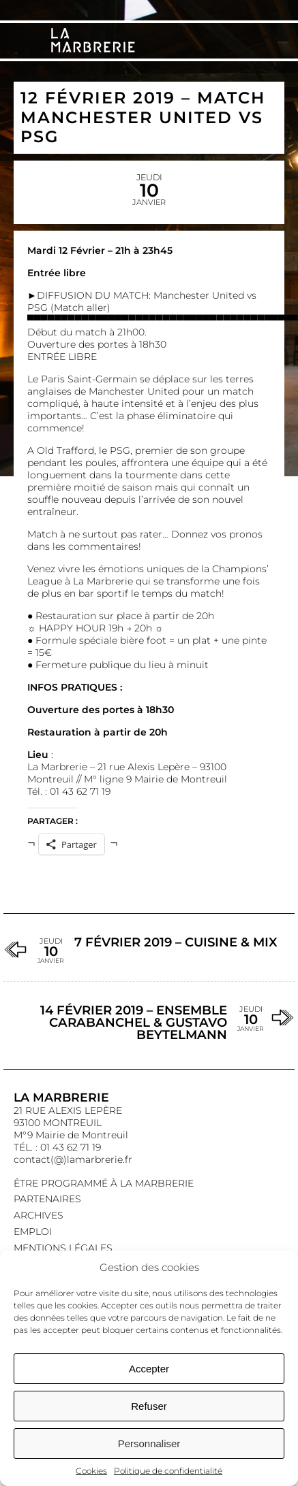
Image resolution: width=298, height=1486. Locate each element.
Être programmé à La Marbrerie (104, 1183)
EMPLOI (33, 1231)
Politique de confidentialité (168, 1471)
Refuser (149, 1406)
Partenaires (47, 1199)
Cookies (91, 1471)
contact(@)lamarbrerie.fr (73, 1159)
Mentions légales (63, 1248)
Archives (38, 1215)
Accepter (149, 1368)
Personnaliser (149, 1443)
